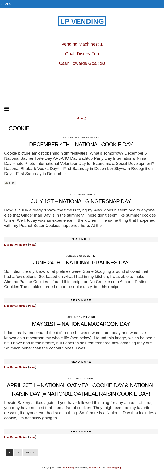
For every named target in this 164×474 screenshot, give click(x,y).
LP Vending (82, 21)
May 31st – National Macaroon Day (81, 324)
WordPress (94, 467)
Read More (81, 239)
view (32, 244)
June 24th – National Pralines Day (81, 263)
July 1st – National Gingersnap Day (81, 201)
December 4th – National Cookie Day (81, 144)
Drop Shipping (113, 467)
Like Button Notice (15, 244)
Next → (30, 452)
